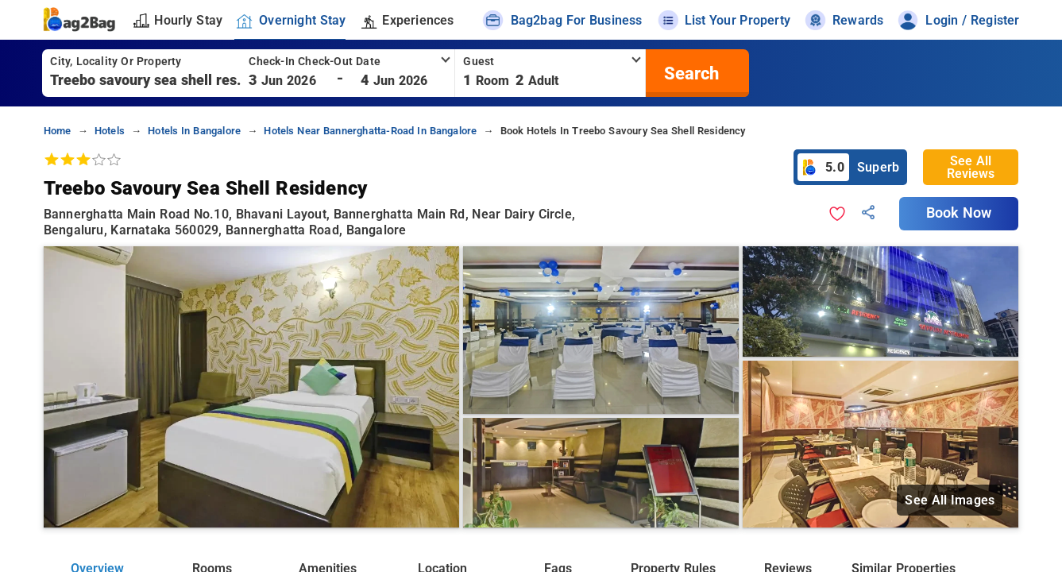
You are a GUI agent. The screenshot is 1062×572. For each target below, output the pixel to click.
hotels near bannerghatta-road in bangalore (370, 131)
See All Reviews (970, 167)
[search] (689, 73)
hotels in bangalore (194, 131)
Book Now (958, 213)
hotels (110, 131)
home (57, 131)
